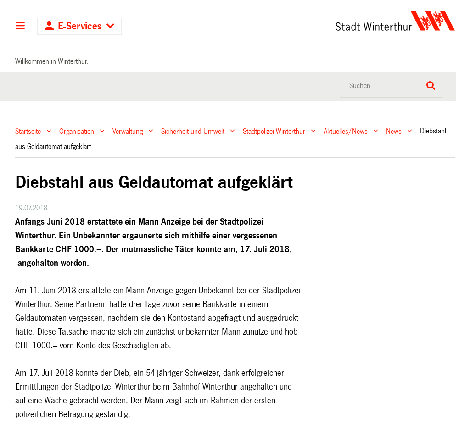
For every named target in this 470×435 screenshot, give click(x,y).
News (394, 131)
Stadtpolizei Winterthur (274, 131)
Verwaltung (127, 131)
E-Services (79, 26)
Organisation (76, 131)
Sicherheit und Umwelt (192, 131)
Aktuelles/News (346, 131)
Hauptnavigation (20, 26)
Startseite (28, 131)
